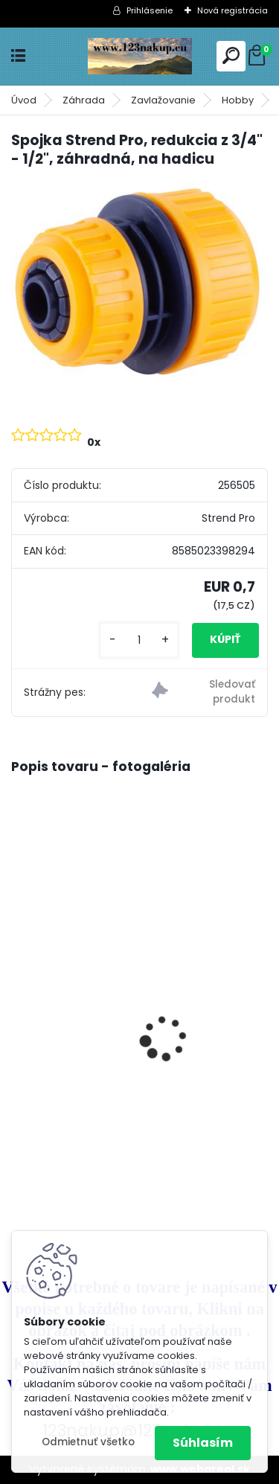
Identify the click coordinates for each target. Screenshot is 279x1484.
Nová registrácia (232, 10)
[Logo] (140, 56)
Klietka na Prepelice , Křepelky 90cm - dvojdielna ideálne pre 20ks (129, 998)
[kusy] (139, 640)
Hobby (238, 100)
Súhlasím (203, 1442)
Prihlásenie (149, 10)
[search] (231, 55)
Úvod (23, 100)
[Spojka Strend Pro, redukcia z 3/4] (139, 282)
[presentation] (19, 1012)
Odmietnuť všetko (88, 1442)
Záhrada (83, 100)
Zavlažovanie (163, 100)
